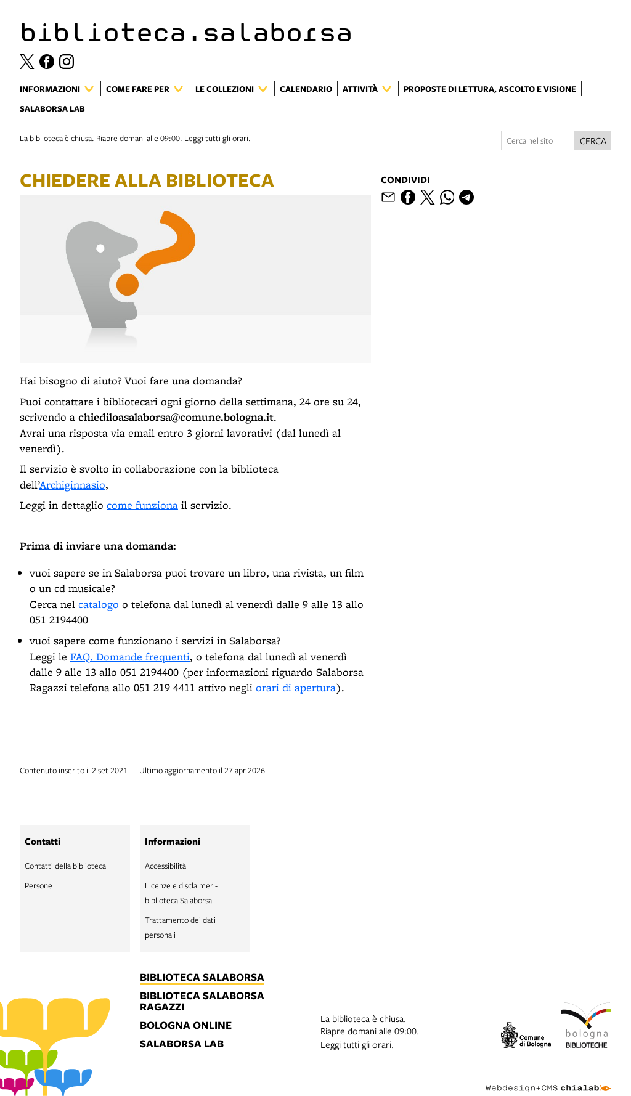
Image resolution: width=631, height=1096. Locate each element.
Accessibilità (165, 865)
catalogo (98, 604)
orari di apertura (296, 687)
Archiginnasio (72, 484)
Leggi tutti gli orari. (217, 138)
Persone (38, 885)
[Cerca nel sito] (538, 140)
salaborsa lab (182, 1044)
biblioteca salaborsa (202, 978)
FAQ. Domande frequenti (130, 656)
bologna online (186, 1026)
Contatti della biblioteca (65, 865)
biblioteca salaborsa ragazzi (202, 1001)
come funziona (142, 505)
